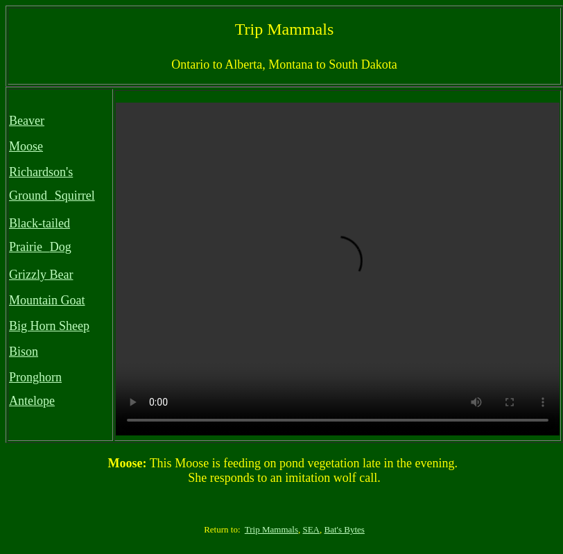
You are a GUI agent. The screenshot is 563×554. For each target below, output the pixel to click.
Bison (23, 351)
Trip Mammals (271, 529)
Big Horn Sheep (49, 326)
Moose (26, 146)
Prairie (25, 247)
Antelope (32, 401)
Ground (28, 195)
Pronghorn (35, 377)
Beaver (26, 121)
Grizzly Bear (41, 275)
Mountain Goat (47, 300)
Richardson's (41, 172)
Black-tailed (39, 223)
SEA (311, 529)
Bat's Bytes (344, 529)
